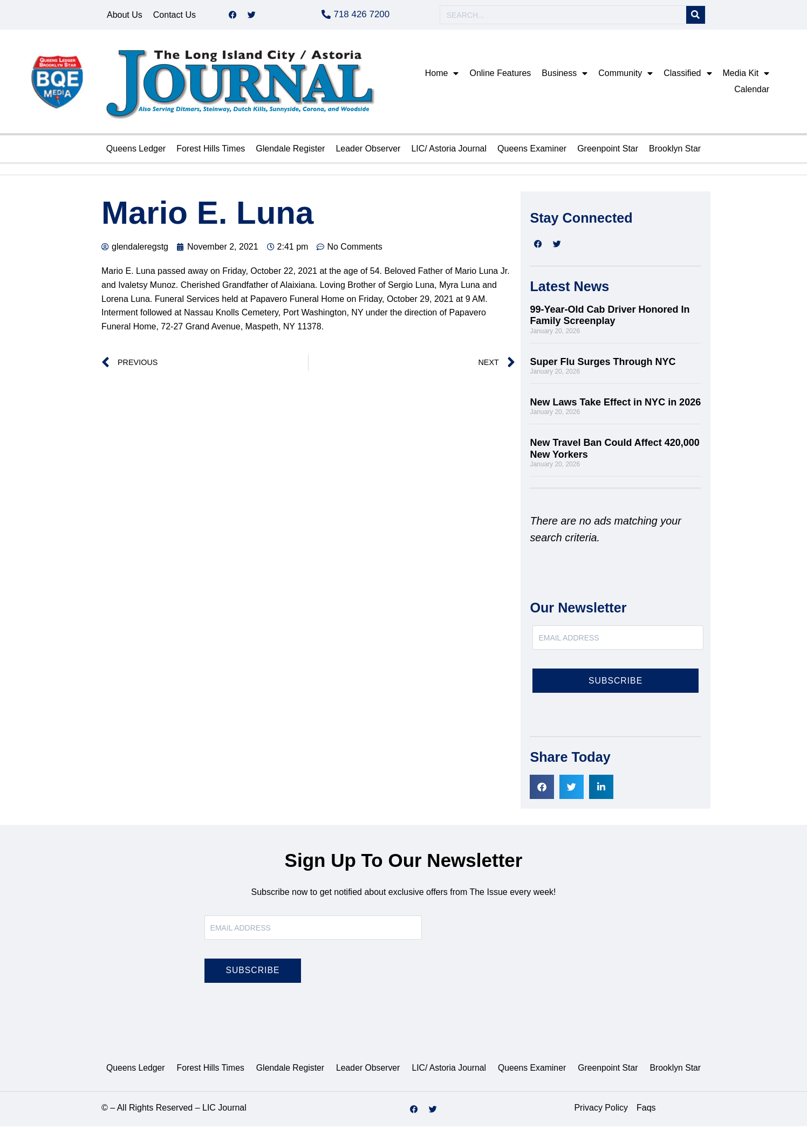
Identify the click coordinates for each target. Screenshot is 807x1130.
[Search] (695, 17)
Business (564, 77)
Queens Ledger (136, 152)
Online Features (500, 76)
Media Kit (746, 77)
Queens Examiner (531, 152)
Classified (688, 77)
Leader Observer (368, 152)
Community (625, 77)
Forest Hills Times (210, 152)
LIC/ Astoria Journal (449, 152)
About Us (124, 16)
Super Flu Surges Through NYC (604, 365)
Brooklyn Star (675, 152)
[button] (542, 790)
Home (442, 77)
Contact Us (174, 16)
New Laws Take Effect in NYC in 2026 (615, 406)
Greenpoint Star (607, 152)
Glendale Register (290, 152)
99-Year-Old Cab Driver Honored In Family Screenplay (609, 319)
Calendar (751, 93)
